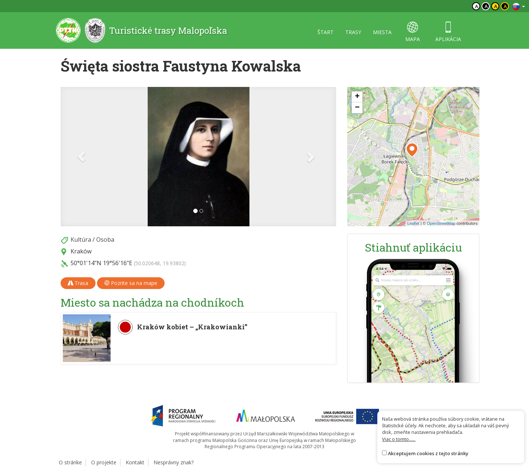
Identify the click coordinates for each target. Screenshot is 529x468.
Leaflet (413, 223)
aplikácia (448, 32)
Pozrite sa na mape (130, 282)
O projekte (103, 462)
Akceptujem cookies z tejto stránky (428, 453)
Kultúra (81, 239)
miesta (382, 32)
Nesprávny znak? (174, 462)
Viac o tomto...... (398, 439)
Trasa (78, 282)
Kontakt (135, 462)
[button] (81, 156)
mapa (412, 32)
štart (325, 32)
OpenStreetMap (441, 223)
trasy (353, 32)
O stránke (70, 462)
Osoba (105, 239)
